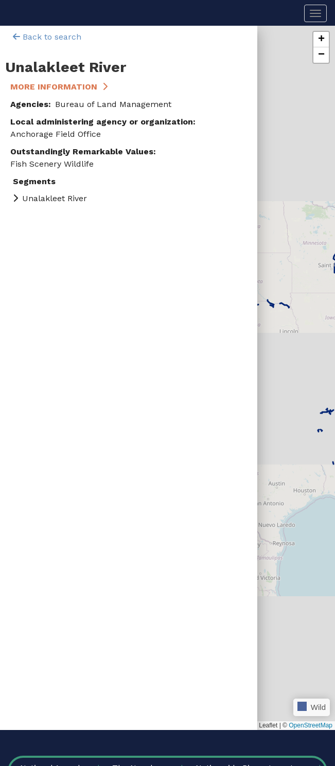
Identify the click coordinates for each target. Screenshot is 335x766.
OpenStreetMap (310, 725)
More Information (53, 87)
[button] (321, 39)
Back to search (47, 37)
